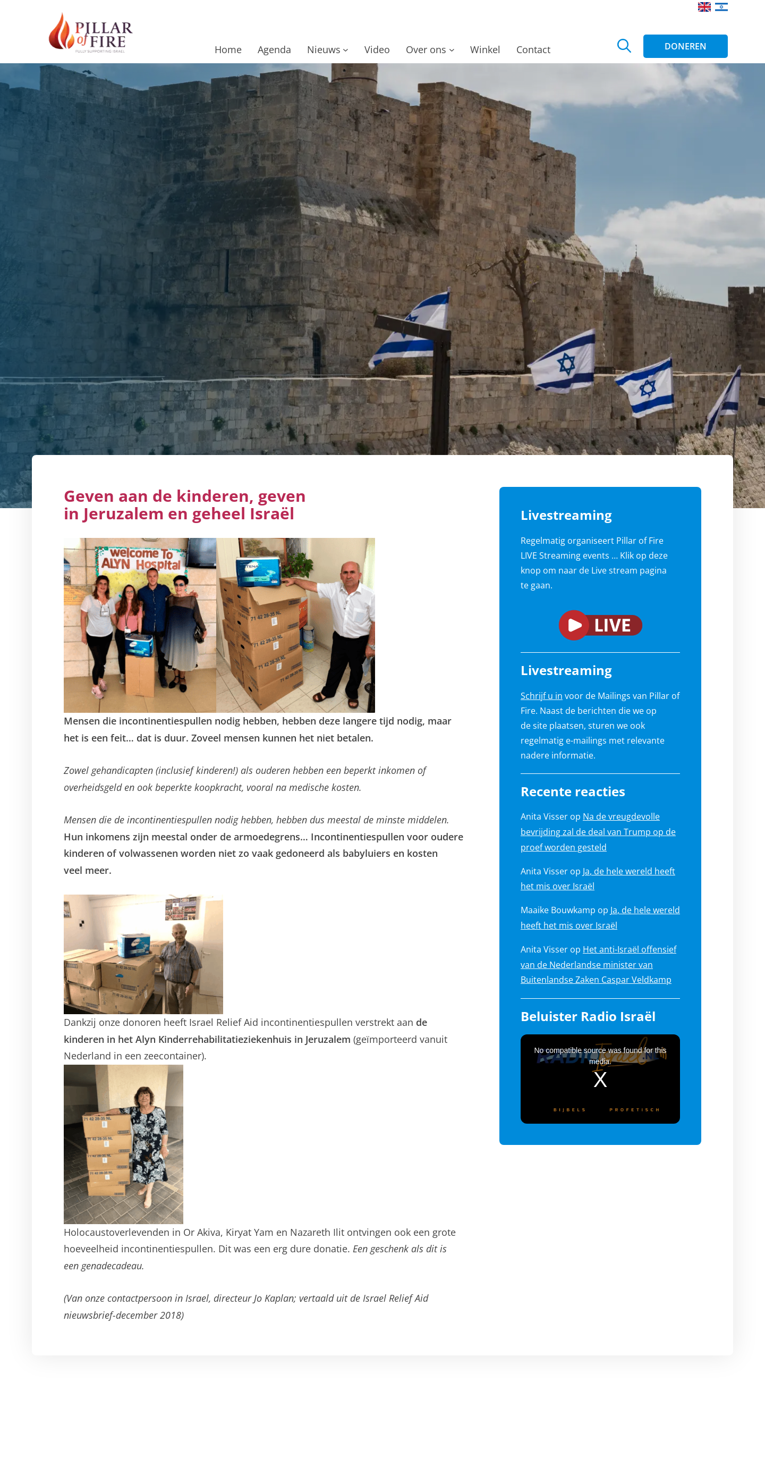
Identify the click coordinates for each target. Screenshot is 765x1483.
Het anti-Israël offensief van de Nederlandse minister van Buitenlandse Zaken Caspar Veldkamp (598, 964)
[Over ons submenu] (452, 52)
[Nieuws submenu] (345, 52)
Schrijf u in (542, 696)
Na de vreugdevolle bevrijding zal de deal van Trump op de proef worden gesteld (598, 832)
